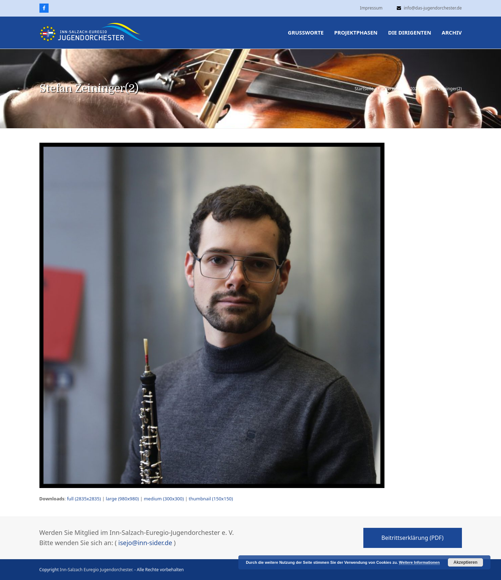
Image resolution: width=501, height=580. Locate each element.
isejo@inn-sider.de (145, 542)
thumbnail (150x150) (211, 498)
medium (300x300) (164, 498)
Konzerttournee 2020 (399, 89)
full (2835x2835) (84, 498)
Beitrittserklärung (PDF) (412, 538)
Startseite (364, 89)
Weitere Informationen (419, 562)
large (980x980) (122, 498)
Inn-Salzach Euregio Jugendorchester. (96, 570)
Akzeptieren (465, 562)
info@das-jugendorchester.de (433, 8)
